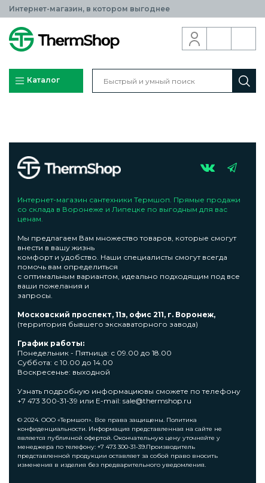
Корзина (244, 39)
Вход (194, 39)
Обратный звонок (219, 39)
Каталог (37, 80)
